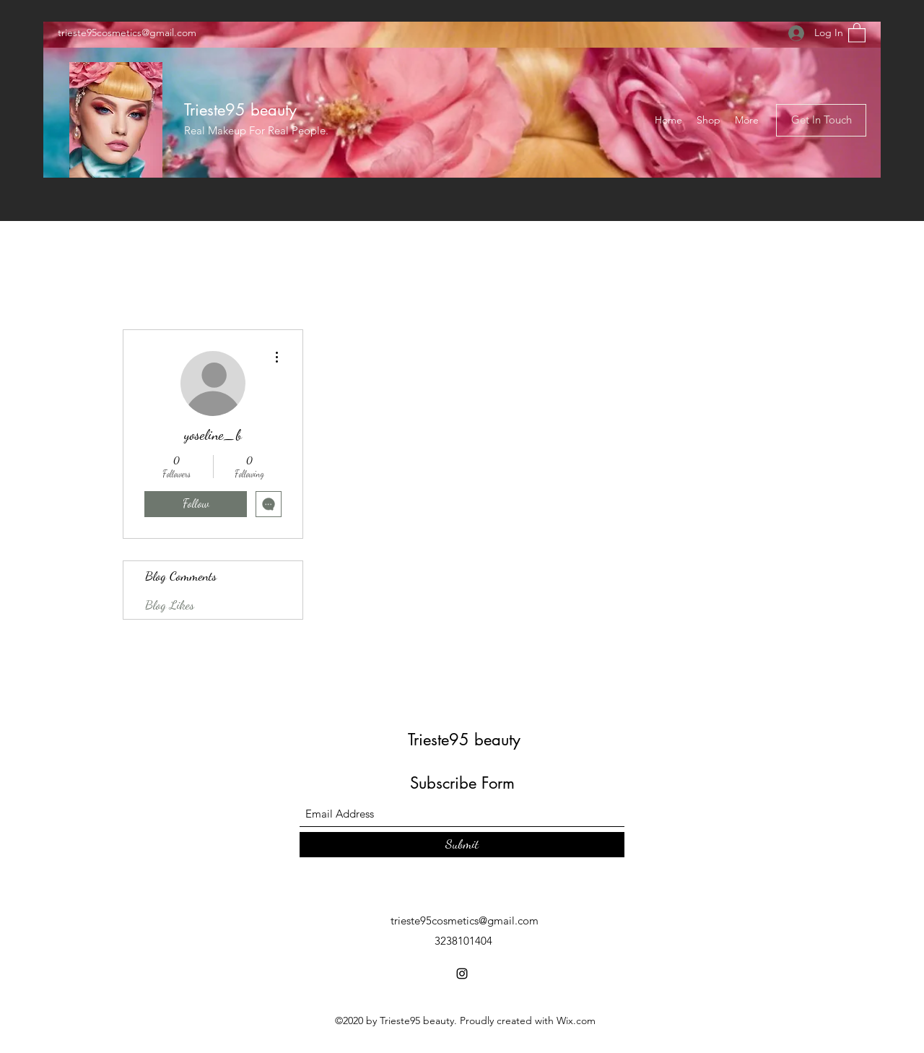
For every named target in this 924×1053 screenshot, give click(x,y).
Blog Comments (181, 576)
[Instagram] (462, 973)
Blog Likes (169, 604)
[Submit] (462, 844)
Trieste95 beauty (240, 110)
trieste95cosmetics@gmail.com (127, 32)
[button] (857, 32)
